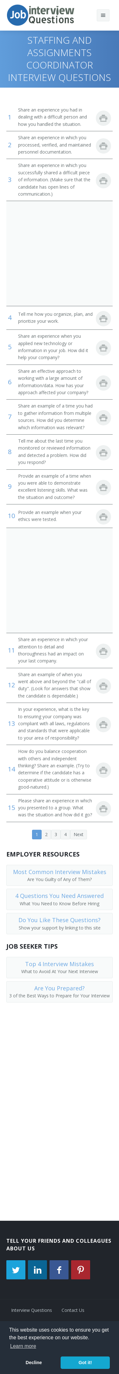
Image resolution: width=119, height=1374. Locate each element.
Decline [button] (34, 1362)
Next (78, 834)
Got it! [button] (85, 1362)
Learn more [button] (23, 1346)
